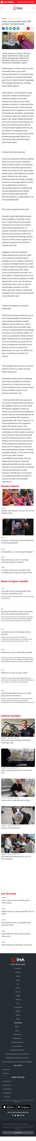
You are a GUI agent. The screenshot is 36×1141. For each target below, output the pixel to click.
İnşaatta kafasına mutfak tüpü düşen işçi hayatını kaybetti (26, 2)
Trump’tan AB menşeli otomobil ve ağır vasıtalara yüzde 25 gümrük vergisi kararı (16, 571)
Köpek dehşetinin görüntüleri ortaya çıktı (17, 945)
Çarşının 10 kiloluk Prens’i (10, 828)
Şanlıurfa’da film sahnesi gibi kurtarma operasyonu (16, 935)
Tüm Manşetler (7, 1089)
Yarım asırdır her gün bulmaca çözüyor (15, 800)
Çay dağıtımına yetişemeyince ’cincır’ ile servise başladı (16, 857)
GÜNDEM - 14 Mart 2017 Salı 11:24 (10, 738)
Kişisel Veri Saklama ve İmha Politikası (17, 1054)
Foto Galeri (6, 1073)
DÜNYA (3, 508)
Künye (17, 1030)
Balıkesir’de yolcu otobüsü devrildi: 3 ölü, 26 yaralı (18, 912)
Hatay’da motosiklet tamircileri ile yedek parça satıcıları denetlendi (16, 694)
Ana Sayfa (18, 968)
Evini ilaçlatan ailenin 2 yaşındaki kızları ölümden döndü (16, 924)
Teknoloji (18, 999)
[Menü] (2, 8)
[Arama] (34, 8)
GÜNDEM (4, 897)
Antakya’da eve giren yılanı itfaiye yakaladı (16, 652)
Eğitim (18, 1015)
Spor (18, 984)
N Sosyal (7, 1097)
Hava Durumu (7, 1085)
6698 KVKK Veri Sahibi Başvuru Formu (17, 1058)
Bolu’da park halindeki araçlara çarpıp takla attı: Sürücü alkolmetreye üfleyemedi (17, 613)
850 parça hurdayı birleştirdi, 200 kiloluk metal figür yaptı (16, 741)
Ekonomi (18, 992)
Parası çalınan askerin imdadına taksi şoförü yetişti (15, 901)
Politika (18, 976)
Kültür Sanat (18, 1007)
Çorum (3, 588)
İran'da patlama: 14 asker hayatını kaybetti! (17, 552)
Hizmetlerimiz (17, 1038)
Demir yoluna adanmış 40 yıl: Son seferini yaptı (16, 771)
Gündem (18, 972)
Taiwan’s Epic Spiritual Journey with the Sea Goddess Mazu (17, 512)
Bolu (2, 609)
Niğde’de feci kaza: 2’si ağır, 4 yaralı (14, 673)
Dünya (18, 988)
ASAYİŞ (3, 557)
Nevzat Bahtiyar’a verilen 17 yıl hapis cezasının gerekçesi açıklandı (15, 561)
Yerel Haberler (7, 1081)
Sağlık (18, 995)
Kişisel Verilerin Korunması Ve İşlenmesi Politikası (17, 1062)
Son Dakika (7, 2)
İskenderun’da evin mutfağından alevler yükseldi (16, 633)
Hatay (2, 629)
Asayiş (18, 980)
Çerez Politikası (17, 1046)
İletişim (17, 1027)
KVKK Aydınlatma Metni (17, 1050)
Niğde (2, 670)
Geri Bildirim (18, 1132)
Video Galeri (6, 1069)
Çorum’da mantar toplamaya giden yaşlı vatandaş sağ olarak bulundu (16, 592)
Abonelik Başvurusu (17, 1042)
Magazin (18, 1011)
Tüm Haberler (7, 1093)
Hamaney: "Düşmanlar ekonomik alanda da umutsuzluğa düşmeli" (17, 541)
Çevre (18, 1003)
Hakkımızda (17, 1034)
